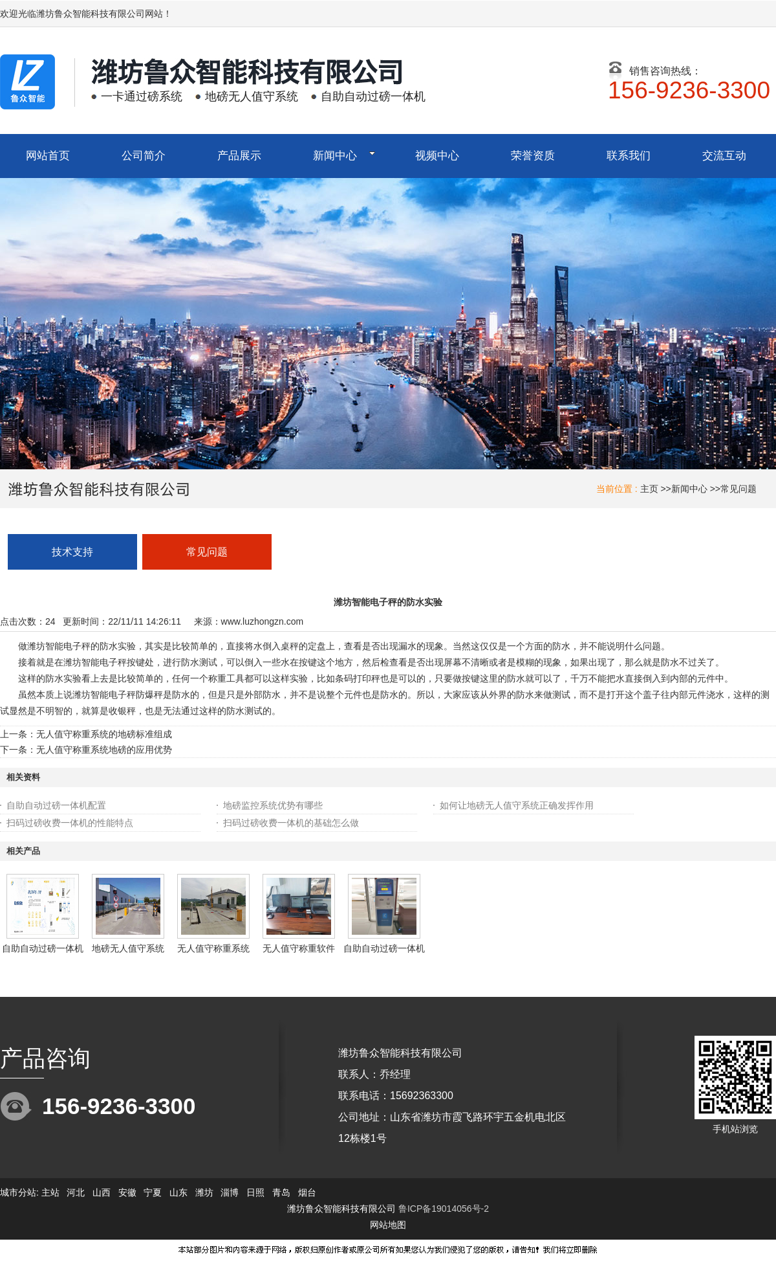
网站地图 (388, 1225)
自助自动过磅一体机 (42, 948)
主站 (49, 1192)
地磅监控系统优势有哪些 (273, 805)
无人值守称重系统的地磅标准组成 (104, 734)
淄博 (230, 1192)
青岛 (281, 1192)
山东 (178, 1192)
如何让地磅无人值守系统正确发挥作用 (517, 805)
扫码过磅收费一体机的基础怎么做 (291, 823)
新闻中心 (689, 489)
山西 (101, 1192)
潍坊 (204, 1192)
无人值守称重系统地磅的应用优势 (104, 749)
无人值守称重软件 (299, 948)
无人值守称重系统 (213, 948)
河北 (76, 1192)
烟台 (307, 1192)
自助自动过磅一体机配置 (56, 805)
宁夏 (153, 1192)
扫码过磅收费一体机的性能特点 (69, 823)
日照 (255, 1192)
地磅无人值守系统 (128, 948)
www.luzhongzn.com (262, 621)
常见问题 (738, 489)
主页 (649, 489)
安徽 (127, 1192)
